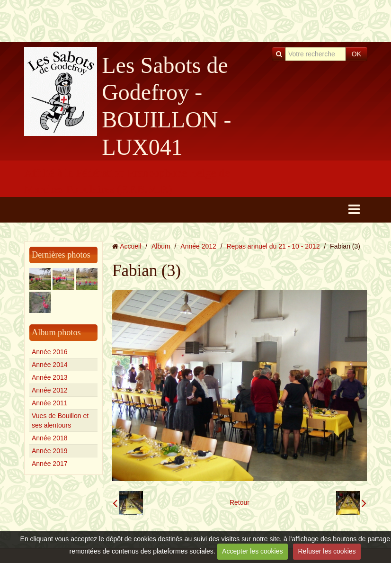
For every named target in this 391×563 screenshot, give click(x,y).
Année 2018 (50, 438)
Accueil (130, 246)
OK (356, 54)
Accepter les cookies (252, 551)
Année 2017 (50, 463)
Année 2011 (50, 403)
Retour (239, 502)
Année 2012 (50, 390)
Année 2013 (50, 377)
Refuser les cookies (326, 551)
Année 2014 (50, 364)
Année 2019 (50, 451)
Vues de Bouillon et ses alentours (60, 420)
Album (160, 246)
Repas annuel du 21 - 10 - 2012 (273, 246)
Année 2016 (50, 352)
